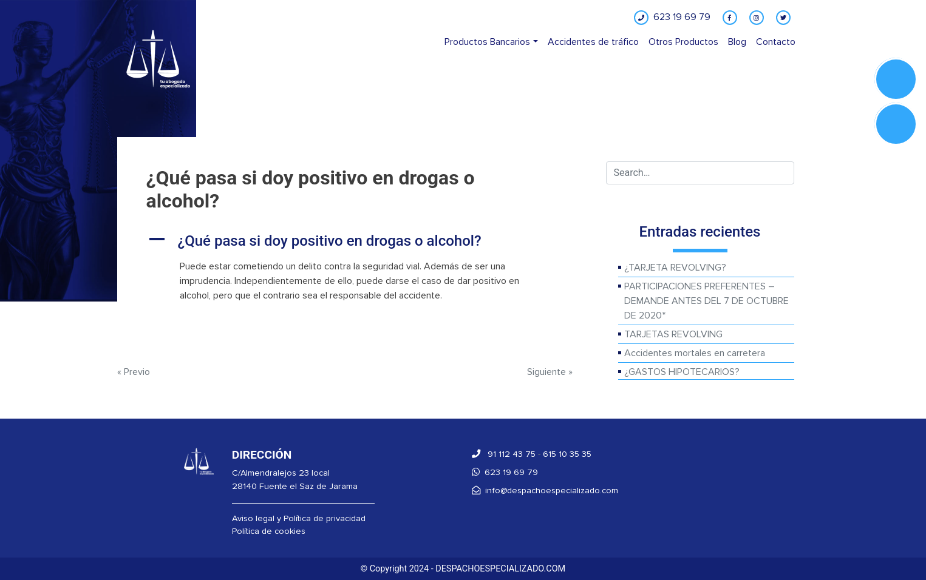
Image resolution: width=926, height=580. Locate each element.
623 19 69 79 (505, 472)
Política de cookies (268, 531)
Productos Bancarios (487, 42)
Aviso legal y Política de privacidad (299, 518)
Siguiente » (550, 372)
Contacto (775, 42)
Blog (737, 42)
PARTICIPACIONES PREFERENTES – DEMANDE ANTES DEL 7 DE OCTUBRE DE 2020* (706, 301)
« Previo (133, 372)
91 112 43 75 (504, 454)
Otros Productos (683, 42)
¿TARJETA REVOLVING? (675, 267)
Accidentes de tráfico (593, 42)
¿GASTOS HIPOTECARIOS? (682, 372)
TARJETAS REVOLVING (673, 334)
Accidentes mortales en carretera (694, 353)
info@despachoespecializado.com (545, 490)
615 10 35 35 (567, 454)
